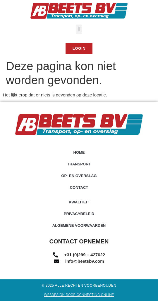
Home (79, 152)
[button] (79, 29)
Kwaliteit (79, 202)
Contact (79, 187)
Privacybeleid (79, 214)
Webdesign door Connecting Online (79, 295)
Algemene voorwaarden (79, 225)
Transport (79, 164)
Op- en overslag (79, 176)
